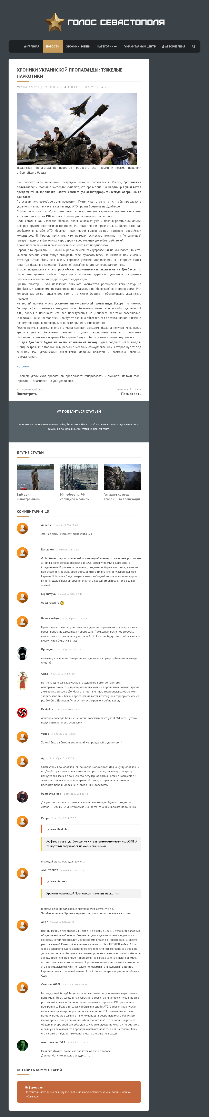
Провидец (47, 649)
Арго (44, 758)
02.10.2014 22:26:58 (28, 87)
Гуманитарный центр (139, 46)
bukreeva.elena (51, 793)
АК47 (44, 922)
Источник (23, 366)
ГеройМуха (48, 594)
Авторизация (173, 46)
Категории (107, 46)
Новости (52, 46)
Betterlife (71, 87)
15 (103, 87)
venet (45, 733)
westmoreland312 (53, 1042)
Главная (31, 46)
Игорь (45, 818)
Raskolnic (47, 709)
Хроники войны (78, 46)
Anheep (46, 525)
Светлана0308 (51, 984)
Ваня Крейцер (50, 618)
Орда (44, 674)
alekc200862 (49, 870)
